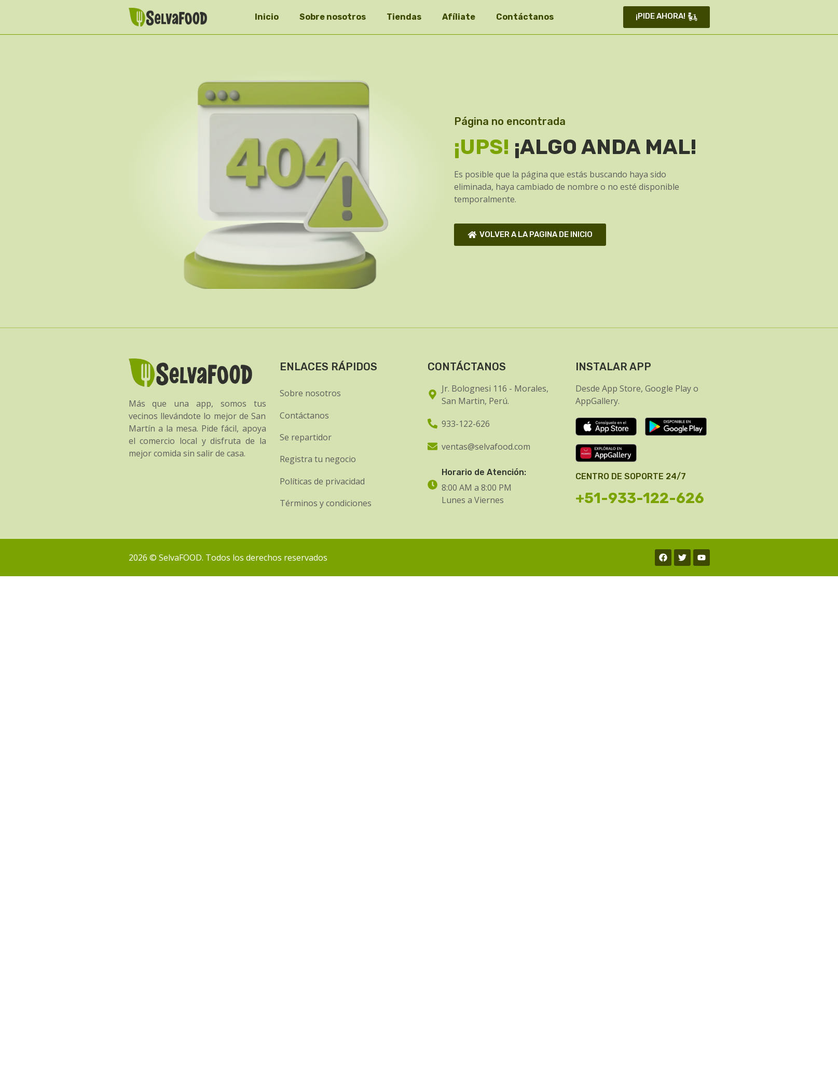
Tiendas (404, 17)
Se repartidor (306, 437)
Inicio (267, 17)
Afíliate (458, 17)
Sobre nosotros (332, 17)
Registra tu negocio (318, 459)
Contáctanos (525, 17)
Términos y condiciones (326, 503)
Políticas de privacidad (322, 481)
